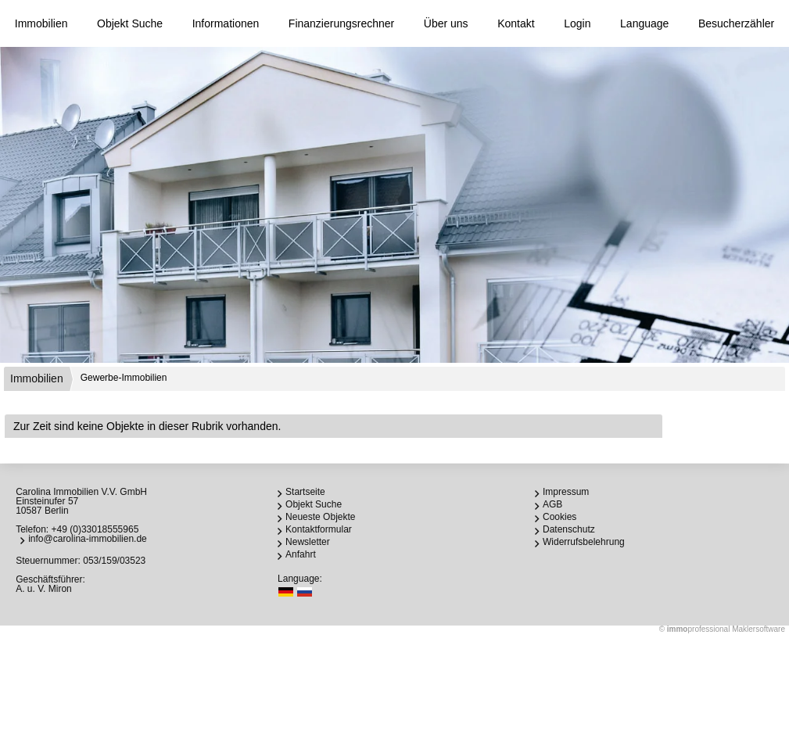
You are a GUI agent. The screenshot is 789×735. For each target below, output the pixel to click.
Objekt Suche (130, 23)
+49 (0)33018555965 (95, 529)
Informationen (226, 23)
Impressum (566, 491)
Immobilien (41, 23)
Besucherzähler (736, 23)
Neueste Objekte (320, 516)
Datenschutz (569, 529)
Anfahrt (300, 554)
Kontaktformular (318, 529)
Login (577, 23)
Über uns (446, 23)
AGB (552, 504)
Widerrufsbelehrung (584, 541)
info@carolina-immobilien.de (87, 538)
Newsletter (307, 541)
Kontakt (515, 23)
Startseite (305, 491)
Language (644, 23)
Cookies (559, 516)
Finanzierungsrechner (341, 23)
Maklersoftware (758, 629)
